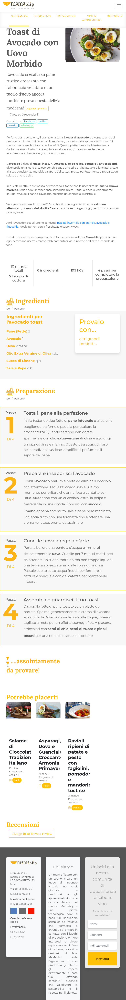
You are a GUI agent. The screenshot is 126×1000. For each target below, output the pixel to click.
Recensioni (115, 16)
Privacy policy (18, 926)
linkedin (12, 125)
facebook (29, 121)
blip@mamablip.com (22, 899)
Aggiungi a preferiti (36, 108)
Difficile (77, 807)
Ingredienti (42, 16)
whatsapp (26, 125)
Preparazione (66, 16)
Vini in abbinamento (91, 18)
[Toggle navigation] (118, 6)
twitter (42, 121)
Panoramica (19, 16)
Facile (17, 780)
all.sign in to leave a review (32, 834)
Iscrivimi (102, 959)
